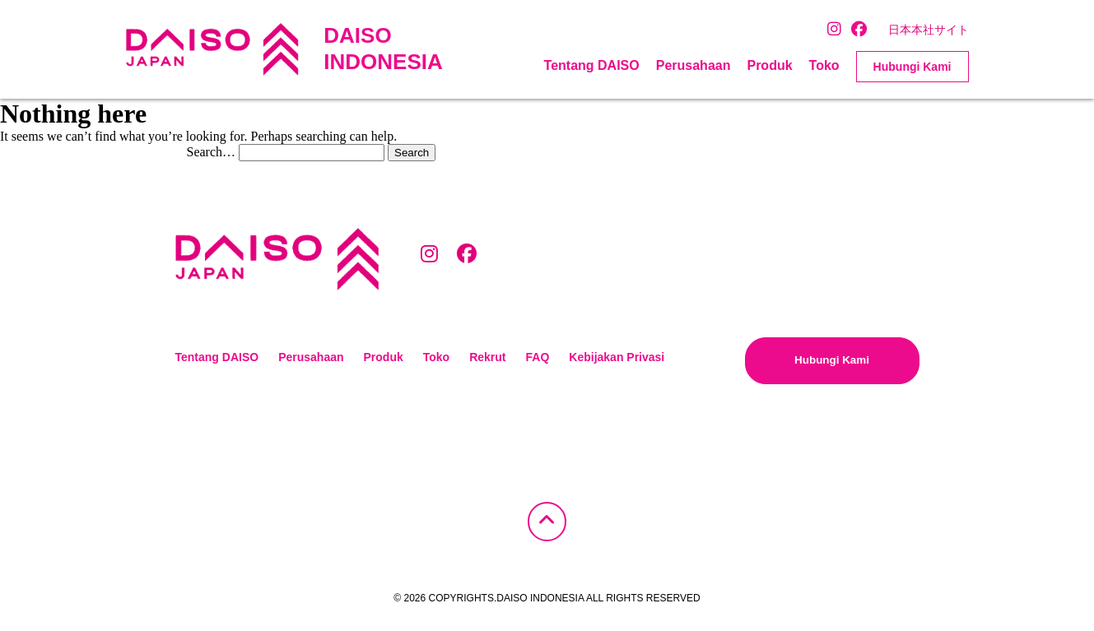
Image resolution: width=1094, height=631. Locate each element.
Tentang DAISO (592, 65)
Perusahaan (693, 65)
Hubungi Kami (912, 66)
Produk (769, 65)
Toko (824, 65)
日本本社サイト (928, 29)
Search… (211, 152)
